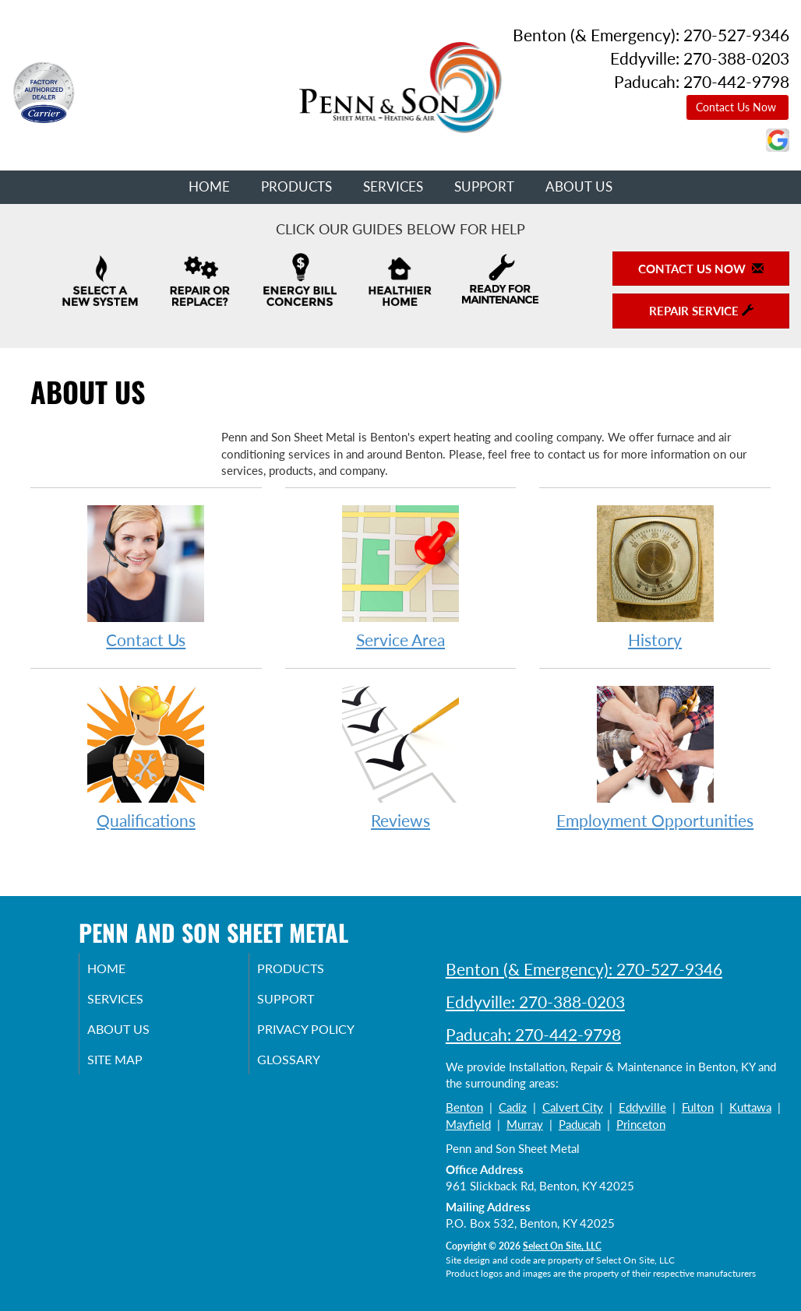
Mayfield (468, 1124)
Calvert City (572, 1107)
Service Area (401, 576)
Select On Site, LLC (562, 1246)
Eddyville (642, 1107)
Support (484, 187)
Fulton (698, 1107)
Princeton (640, 1124)
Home (209, 187)
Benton (464, 1107)
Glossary (307, 1067)
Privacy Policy (327, 1034)
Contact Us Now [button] (737, 107)
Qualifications (146, 757)
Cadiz (513, 1107)
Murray (524, 1124)
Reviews (401, 757)
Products (296, 187)
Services (393, 187)
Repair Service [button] (701, 311)
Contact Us (146, 576)
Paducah (580, 1124)
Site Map (134, 1067)
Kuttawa (750, 1107)
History (655, 576)
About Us (578, 187)
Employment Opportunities (655, 757)
